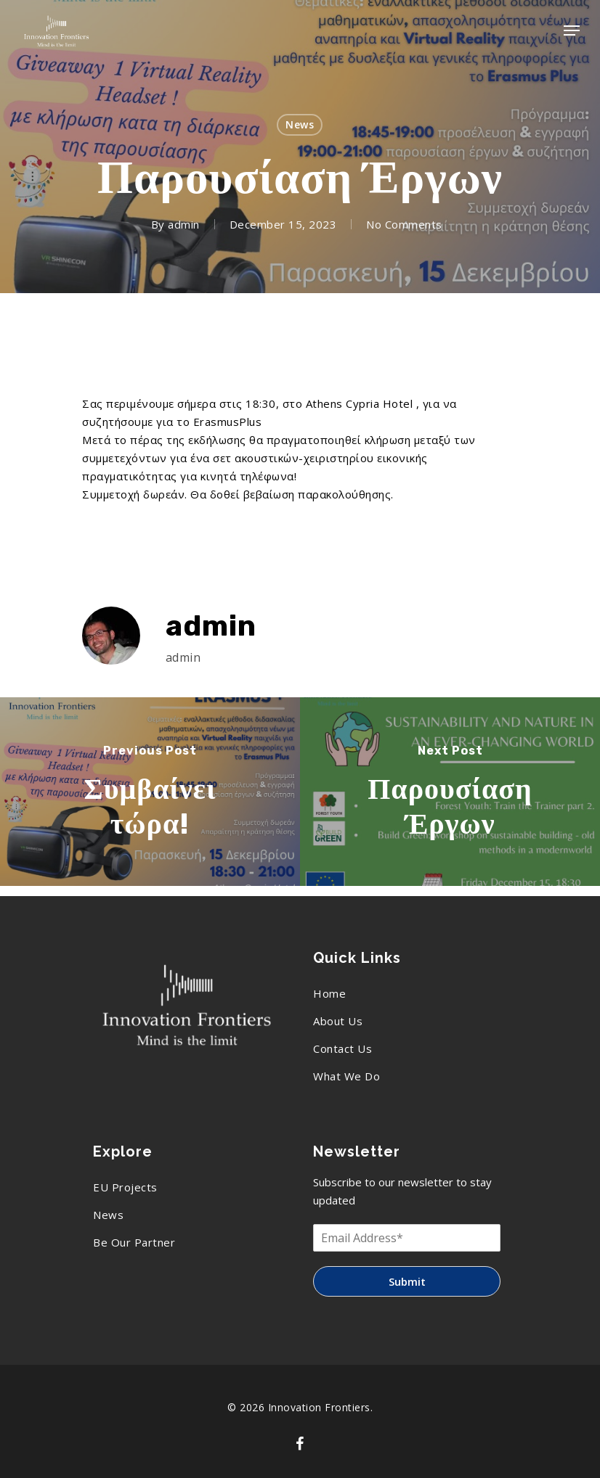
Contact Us (342, 1048)
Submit (407, 1281)
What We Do (346, 1076)
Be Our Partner (134, 1242)
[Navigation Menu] (572, 30)
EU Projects (125, 1187)
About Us (337, 1021)
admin (184, 224)
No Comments (404, 224)
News (299, 124)
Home (329, 993)
